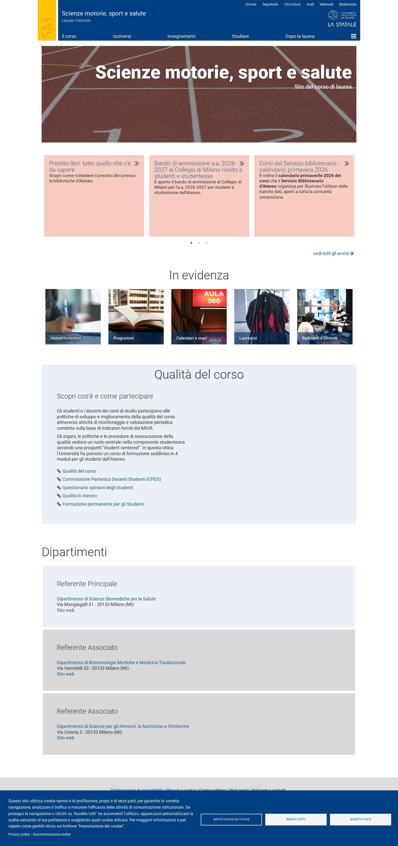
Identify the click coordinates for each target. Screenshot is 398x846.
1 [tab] (191, 245)
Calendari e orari (191, 340)
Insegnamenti (181, 36)
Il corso (69, 36)
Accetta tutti (361, 819)
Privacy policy (19, 834)
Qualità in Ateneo (79, 498)
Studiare (240, 36)
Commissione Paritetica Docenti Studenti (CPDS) (111, 481)
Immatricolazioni (66, 340)
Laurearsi (248, 340)
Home (353, 36)
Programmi (123, 340)
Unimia (250, 4)
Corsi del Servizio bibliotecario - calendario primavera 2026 (300, 167)
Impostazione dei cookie (231, 819)
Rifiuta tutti (296, 819)
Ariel (310, 4)
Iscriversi (122, 36)
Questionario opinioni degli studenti (97, 489)
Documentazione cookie (52, 834)
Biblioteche (347, 4)
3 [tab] (206, 245)
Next (365, 198)
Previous (32, 198)
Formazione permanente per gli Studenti (103, 506)
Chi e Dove (292, 4)
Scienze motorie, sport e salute (104, 13)
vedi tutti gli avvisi (331, 255)
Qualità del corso (79, 473)
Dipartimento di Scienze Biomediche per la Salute (106, 600)
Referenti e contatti (319, 340)
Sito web (65, 612)
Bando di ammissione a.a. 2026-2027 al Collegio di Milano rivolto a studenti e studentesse (199, 170)
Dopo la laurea (300, 36)
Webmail (326, 4)
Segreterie (270, 4)
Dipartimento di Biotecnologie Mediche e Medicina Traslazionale (121, 664)
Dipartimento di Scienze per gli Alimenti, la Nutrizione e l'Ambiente (123, 728)
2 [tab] (199, 245)
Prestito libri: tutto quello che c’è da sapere (90, 167)
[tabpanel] (94, 197)
